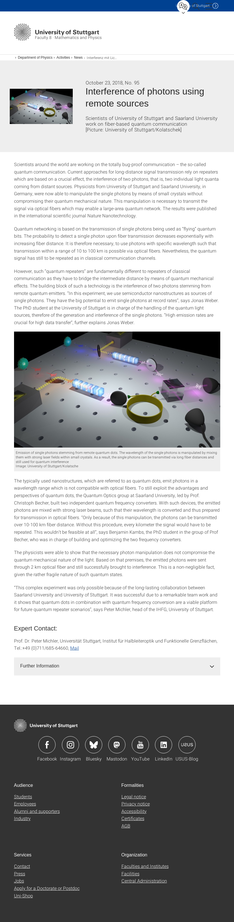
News (78, 58)
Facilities (130, 873)
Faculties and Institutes (145, 866)
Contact (22, 866)
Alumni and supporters (37, 811)
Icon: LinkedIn (163, 744)
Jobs (19, 881)
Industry (22, 818)
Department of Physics (35, 58)
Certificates (132, 818)
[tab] (117, 666)
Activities (63, 58)
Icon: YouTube (140, 744)
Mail (74, 648)
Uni (193, 5)
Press (19, 873)
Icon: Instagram (70, 744)
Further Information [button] (39, 665)
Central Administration (144, 881)
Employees (25, 804)
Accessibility (134, 811)
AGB (125, 826)
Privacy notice (135, 804)
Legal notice (133, 796)
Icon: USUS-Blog (187, 744)
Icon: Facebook (47, 744)
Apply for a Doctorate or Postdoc (47, 888)
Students (23, 796)
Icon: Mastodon (116, 744)
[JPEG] (117, 390)
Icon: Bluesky (93, 744)
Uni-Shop (23, 896)
